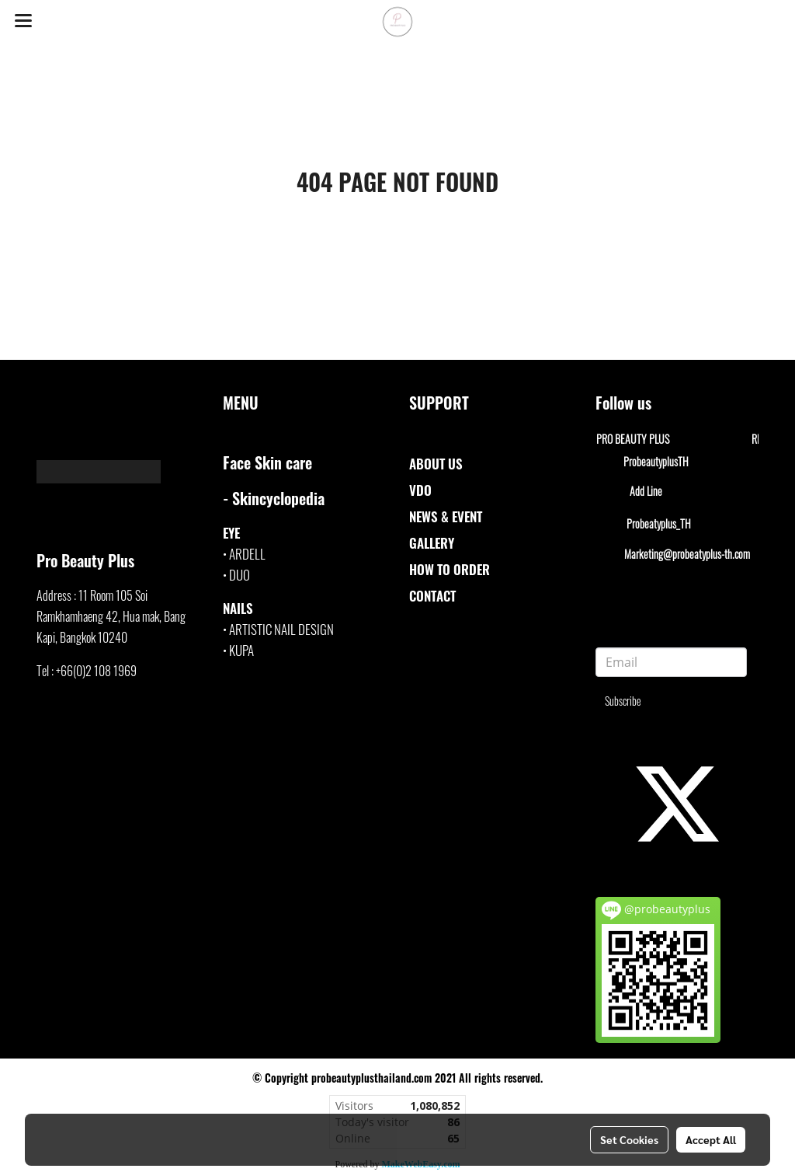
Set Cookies (629, 1139)
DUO (239, 574)
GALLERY (431, 543)
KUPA (241, 650)
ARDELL (247, 553)
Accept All (711, 1139)
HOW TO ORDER (449, 569)
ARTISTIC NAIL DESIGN (281, 629)
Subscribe (623, 700)
